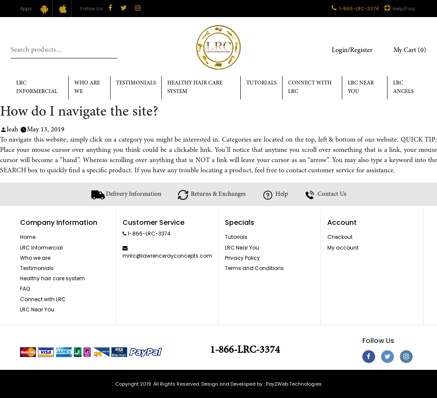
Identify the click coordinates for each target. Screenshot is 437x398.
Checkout (340, 237)
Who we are (35, 257)
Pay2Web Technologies (294, 384)
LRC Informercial (37, 88)
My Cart (409, 50)
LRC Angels (403, 88)
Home (27, 237)
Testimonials (136, 83)
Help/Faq (399, 8)
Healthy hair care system (194, 88)
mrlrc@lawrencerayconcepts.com (167, 255)
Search (111, 50)
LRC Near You (361, 88)
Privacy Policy (242, 257)
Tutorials (261, 83)
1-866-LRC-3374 (355, 8)
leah (12, 129)
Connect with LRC (310, 88)
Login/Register (352, 50)
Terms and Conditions (254, 268)
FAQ (25, 288)
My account (342, 247)
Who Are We (87, 88)
